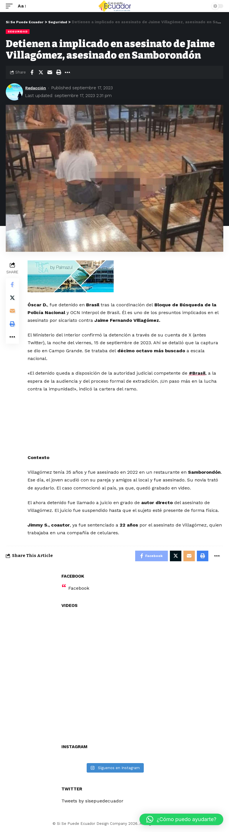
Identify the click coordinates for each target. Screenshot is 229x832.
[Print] (59, 72)
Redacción (36, 87)
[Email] (50, 72)
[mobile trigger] (10, 6)
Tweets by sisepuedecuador (92, 801)
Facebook (78, 588)
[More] (67, 72)
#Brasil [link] (197, 373)
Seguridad (18, 31)
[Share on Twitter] (41, 72)
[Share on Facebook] (32, 72)
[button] (181, 819)
